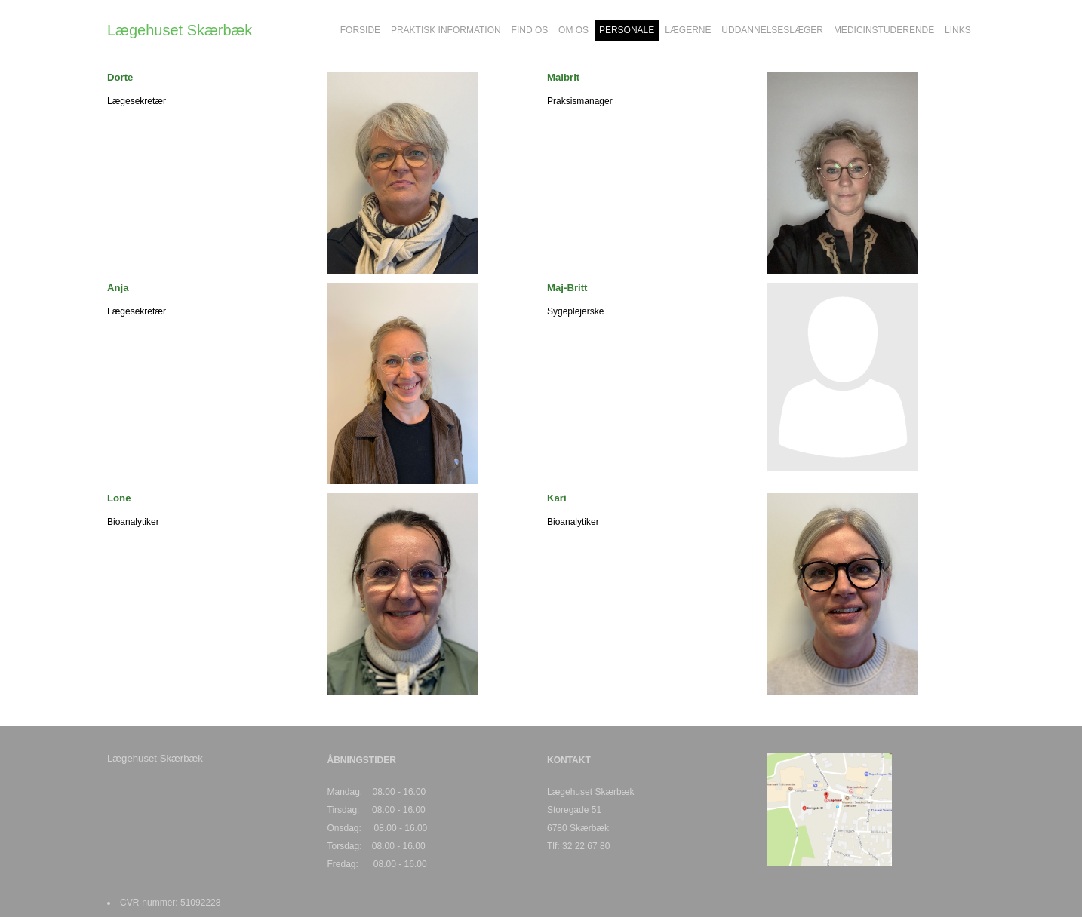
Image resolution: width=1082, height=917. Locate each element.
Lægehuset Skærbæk (179, 30)
